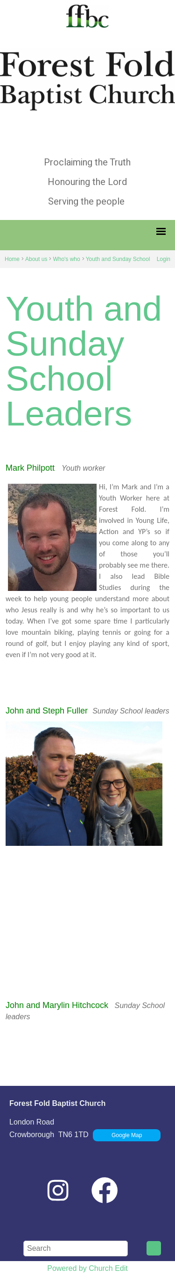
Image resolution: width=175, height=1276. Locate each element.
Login (163, 259)
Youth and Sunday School (118, 259)
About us (36, 259)
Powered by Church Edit (87, 1268)
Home (12, 259)
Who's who (66, 259)
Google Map (127, 1135)
